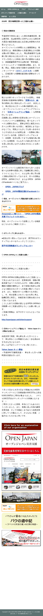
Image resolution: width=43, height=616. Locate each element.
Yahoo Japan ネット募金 (12, 349)
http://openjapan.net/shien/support (17, 320)
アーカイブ (32, 13)
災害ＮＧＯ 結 (31, 100)
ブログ (23, 9)
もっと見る (12, 16)
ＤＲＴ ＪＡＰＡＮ (23, 71)
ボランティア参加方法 (8, 13)
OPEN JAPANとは (13, 9)
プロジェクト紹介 (33, 9)
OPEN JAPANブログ (14, 187)
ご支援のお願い (22, 13)
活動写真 (4, 16)
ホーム (3, 9)
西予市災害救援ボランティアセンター (17, 246)
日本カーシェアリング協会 (19, 112)
